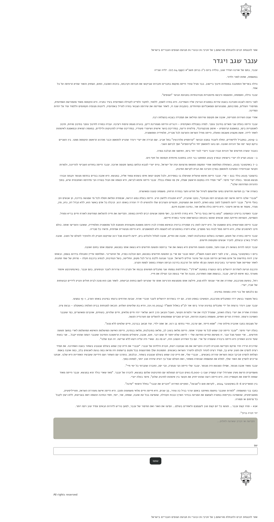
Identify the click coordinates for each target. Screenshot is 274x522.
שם (237, 445)
